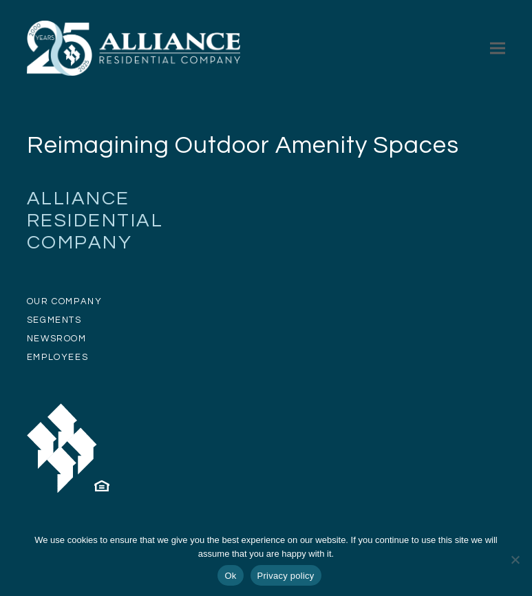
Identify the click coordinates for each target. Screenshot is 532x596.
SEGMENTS (54, 320)
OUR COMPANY (65, 301)
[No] (515, 559)
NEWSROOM (57, 338)
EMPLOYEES (58, 357)
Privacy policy (286, 576)
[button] (497, 48)
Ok (230, 576)
